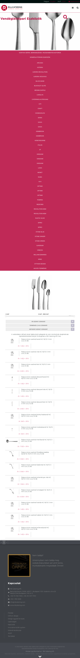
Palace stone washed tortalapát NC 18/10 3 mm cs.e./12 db (36, 490)
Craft (40, 108)
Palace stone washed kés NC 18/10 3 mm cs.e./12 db (35, 365)
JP (40, 149)
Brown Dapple (40, 90)
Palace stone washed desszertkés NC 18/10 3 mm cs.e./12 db (36, 402)
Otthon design (13, 616)
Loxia (40, 168)
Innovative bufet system (16, 627)
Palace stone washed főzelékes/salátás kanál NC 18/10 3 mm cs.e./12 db (35, 453)
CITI (40, 104)
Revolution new (40, 209)
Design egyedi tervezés (16, 619)
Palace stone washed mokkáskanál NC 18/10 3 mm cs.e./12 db (37, 428)
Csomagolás (40, 113)
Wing (40, 259)
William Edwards (40, 254)
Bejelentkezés (74, 1)
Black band (40, 81)
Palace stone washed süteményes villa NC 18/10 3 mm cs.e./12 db (36, 478)
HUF (59, 1)
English (53, 1)
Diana (40, 117)
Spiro (40, 222)
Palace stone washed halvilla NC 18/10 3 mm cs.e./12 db (37, 503)
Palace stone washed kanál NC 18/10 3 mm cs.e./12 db (36, 340)
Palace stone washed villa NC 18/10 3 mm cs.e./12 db (36, 352)
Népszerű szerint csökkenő (51, 329)
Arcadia (40, 63)
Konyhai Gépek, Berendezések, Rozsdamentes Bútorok (40, 52)
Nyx (40, 181)
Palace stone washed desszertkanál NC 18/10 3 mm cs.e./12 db (35, 377)
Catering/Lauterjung (40, 99)
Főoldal (10, 613)
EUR (64, 1)
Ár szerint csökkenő (53, 321)
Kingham (40, 154)
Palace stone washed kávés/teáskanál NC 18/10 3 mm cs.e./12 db (36, 415)
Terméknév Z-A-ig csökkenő (52, 325)
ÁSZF (10, 633)
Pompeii (40, 200)
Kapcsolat (11, 624)
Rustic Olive (40, 218)
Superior (40, 245)
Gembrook (40, 131)
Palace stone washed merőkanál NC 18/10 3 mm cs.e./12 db (36, 440)
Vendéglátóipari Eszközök (40, 57)
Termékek (11, 636)
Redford (40, 204)
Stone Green (40, 241)
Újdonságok (12, 621)
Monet (40, 172)
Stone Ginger (40, 236)
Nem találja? (37, 555)
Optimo (40, 186)
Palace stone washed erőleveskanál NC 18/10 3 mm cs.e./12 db (35, 528)
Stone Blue (40, 232)
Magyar (46, 1)
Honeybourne (40, 140)
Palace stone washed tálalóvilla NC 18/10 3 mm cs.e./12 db (36, 465)
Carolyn (40, 95)
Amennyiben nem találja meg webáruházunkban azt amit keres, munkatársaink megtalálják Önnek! (48, 563)
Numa (40, 177)
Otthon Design (40, 264)
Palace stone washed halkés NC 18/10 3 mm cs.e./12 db (36, 515)
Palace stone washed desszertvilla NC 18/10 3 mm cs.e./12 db (36, 390)
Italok (40, 145)
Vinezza (40, 250)
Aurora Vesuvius (40, 76)
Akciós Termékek (40, 268)
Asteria (40, 67)
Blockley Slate (40, 85)
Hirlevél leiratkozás (14, 630)
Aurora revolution (39, 72)
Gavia (40, 122)
